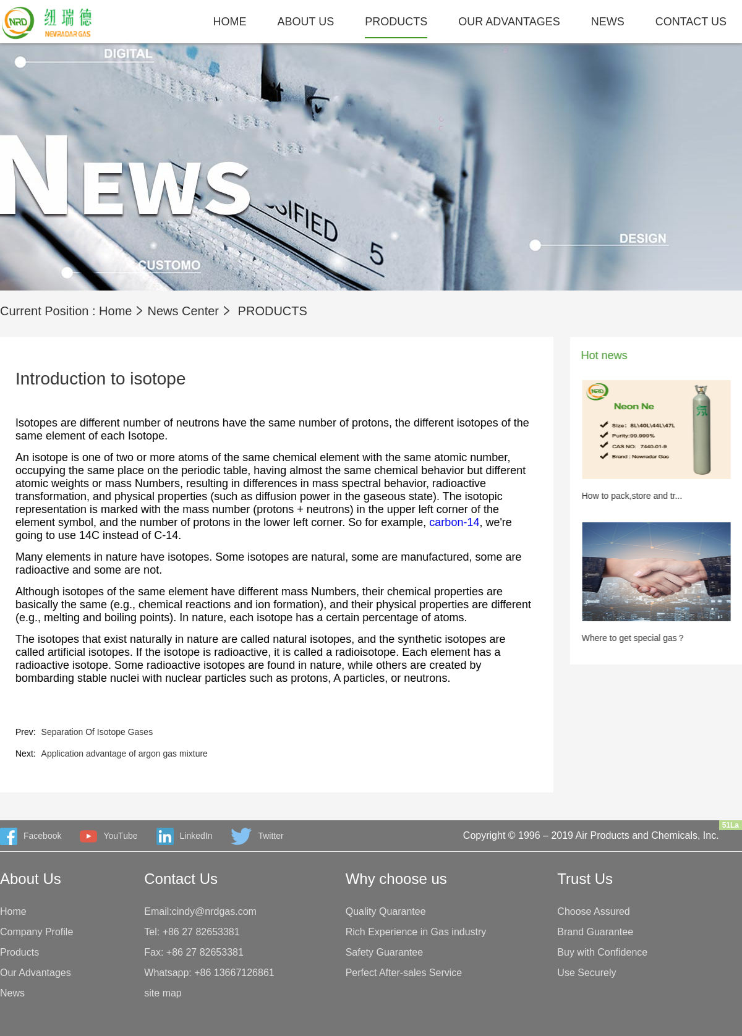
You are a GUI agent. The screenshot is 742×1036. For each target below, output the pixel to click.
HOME (230, 21)
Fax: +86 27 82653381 (194, 952)
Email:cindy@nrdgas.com (200, 911)
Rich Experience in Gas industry (416, 932)
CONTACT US (691, 21)
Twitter (257, 836)
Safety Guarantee (384, 952)
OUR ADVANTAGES (509, 21)
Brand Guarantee (595, 932)
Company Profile (36, 932)
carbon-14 (441, 522)
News (12, 993)
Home (115, 311)
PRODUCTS (396, 21)
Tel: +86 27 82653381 (191, 932)
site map (162, 993)
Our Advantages (35, 972)
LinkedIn (184, 836)
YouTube (108, 836)
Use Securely (586, 972)
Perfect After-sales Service (404, 972)
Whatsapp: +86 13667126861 (209, 972)
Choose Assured (593, 911)
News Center (183, 311)
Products (19, 952)
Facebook (30, 836)
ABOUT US (306, 21)
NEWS (608, 21)
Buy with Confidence (602, 952)
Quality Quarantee (386, 911)
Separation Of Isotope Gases (84, 732)
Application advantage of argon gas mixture (111, 753)
